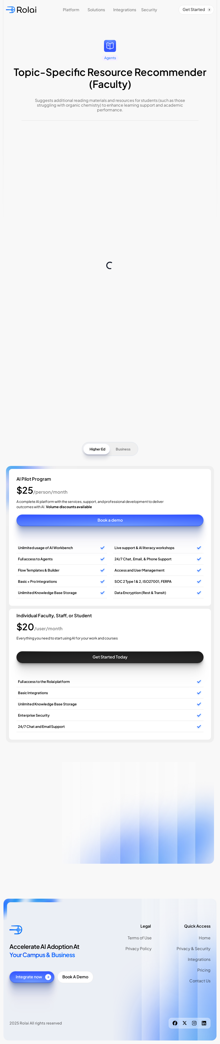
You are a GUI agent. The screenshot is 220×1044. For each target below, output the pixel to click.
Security (149, 9)
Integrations (124, 9)
